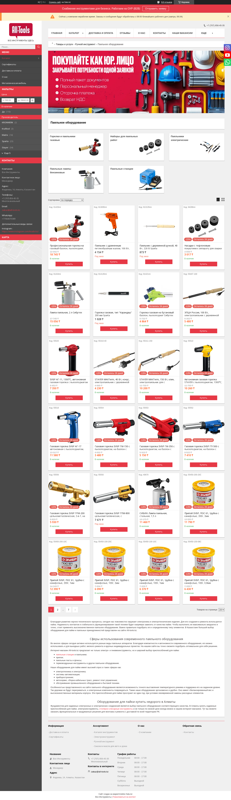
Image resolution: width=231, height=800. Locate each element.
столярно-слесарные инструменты (116, 709)
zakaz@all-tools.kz (11, 210)
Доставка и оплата (11, 70)
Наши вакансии (182, 33)
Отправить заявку (155, 8)
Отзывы (125, 33)
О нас (5, 76)
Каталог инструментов (106, 732)
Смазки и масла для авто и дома (110, 746)
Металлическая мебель (14, 83)
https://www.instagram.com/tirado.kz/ (20, 231)
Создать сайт (55, 2)
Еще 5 (7, 153)
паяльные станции (65, 654)
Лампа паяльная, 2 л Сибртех (66, 312)
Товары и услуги (64, 44)
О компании (145, 732)
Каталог (6, 58)
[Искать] (38, 46)
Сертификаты (9, 64)
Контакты (159, 33)
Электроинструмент (104, 736)
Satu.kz (129, 794)
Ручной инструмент (85, 44)
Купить (69, 263)
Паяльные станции (121, 168)
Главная (56, 33)
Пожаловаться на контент (124, 797)
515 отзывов (166, 2)
